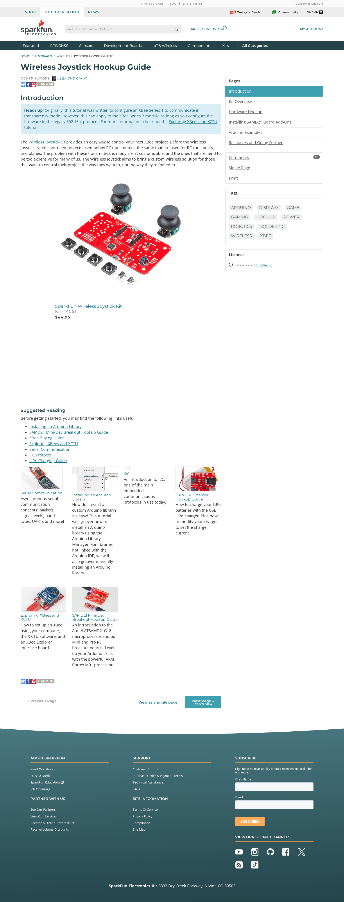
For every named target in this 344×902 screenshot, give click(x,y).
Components (199, 46)
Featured (35, 45)
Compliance (141, 823)
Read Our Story (41, 769)
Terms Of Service (145, 809)
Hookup (265, 217)
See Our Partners (43, 809)
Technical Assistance (148, 782)
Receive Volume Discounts (49, 829)
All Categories (255, 45)
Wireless (241, 235)
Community (285, 12)
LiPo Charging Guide (48, 460)
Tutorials (43, 56)
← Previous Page (42, 701)
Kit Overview (240, 101)
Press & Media (41, 776)
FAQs (136, 789)
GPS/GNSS (59, 46)
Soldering (272, 226)
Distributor (193, 3)
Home (25, 56)
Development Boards (123, 46)
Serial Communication (49, 449)
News (94, 12)
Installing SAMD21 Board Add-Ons (260, 122)
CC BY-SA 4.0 (263, 265)
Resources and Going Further (256, 142)
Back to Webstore (208, 29)
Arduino (241, 207)
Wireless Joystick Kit (47, 142)
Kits (225, 46)
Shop (30, 12)
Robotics (241, 226)
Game (293, 207)
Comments (274, 157)
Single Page (239, 167)
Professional (152, 3)
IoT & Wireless (165, 46)
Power (291, 217)
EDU (173, 3)
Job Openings (40, 789)
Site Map (139, 829)
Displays (269, 207)
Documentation (62, 12)
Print (233, 178)
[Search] (176, 29)
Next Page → (203, 702)
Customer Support (309, 3)
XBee (265, 235)
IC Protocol (40, 455)
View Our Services (43, 816)
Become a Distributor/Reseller (52, 823)
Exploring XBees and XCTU (193, 121)
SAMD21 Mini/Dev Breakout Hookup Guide (68, 432)
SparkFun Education (47, 782)
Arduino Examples (245, 132)
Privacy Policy (142, 816)
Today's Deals (245, 12)
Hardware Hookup (245, 111)
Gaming (239, 217)
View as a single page (157, 702)
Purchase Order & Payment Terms (158, 776)
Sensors (86, 46)
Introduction (240, 91)
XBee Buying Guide (46, 437)
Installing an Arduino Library (55, 426)
